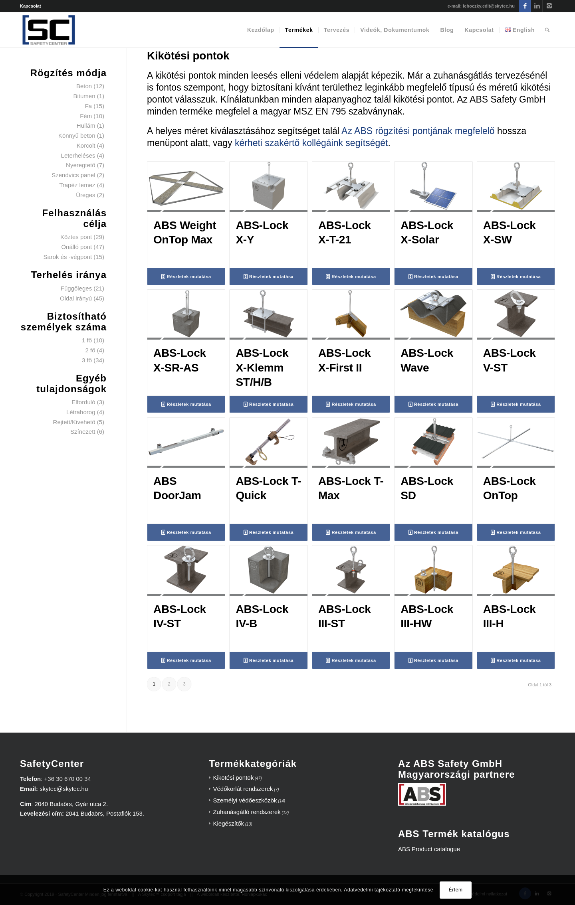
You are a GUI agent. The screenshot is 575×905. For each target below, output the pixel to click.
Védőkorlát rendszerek (243, 788)
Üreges (85, 195)
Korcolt (86, 145)
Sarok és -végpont (67, 256)
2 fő (90, 350)
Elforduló (83, 402)
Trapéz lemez (77, 185)
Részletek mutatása (186, 276)
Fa (88, 106)
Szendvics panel (73, 175)
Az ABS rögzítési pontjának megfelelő (418, 131)
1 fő (87, 340)
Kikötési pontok (233, 777)
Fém (86, 116)
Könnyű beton (76, 135)
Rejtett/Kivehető (74, 422)
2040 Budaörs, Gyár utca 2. (71, 803)
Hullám (86, 125)
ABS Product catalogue (429, 849)
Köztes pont (76, 236)
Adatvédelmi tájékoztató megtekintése (388, 890)
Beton (84, 86)
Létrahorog (80, 412)
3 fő (87, 360)
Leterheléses (78, 155)
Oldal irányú (76, 298)
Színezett (82, 431)
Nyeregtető (80, 165)
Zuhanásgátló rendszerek (246, 811)
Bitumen (84, 96)
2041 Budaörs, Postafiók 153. (104, 813)
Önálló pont (76, 246)
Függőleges (76, 288)
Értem (456, 890)
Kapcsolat (30, 6)
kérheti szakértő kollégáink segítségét (311, 143)
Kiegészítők (228, 823)
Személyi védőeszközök (245, 800)
